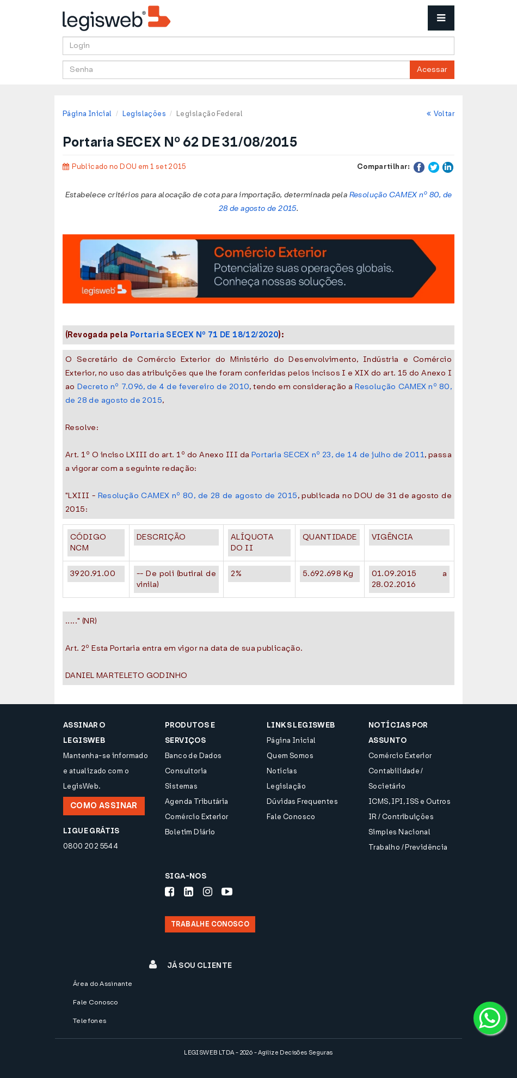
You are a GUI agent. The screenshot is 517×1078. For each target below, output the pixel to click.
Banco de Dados (193, 755)
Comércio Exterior (197, 816)
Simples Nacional (399, 832)
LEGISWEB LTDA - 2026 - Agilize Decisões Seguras (258, 1053)
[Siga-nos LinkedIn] (188, 892)
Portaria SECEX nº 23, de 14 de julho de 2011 (337, 455)
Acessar (432, 69)
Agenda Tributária (197, 801)
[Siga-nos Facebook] (169, 892)
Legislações (144, 113)
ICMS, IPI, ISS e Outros (409, 801)
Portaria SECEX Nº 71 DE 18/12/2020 (204, 335)
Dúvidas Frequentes (302, 801)
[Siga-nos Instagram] (207, 892)
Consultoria (186, 771)
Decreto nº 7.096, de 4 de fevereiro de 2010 (163, 386)
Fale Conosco (291, 816)
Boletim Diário (190, 832)
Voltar (440, 113)
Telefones (90, 1020)
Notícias (282, 771)
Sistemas (181, 786)
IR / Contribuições (401, 816)
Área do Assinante (103, 983)
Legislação (286, 786)
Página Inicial (87, 113)
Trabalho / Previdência (408, 847)
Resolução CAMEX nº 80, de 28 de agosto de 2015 (198, 495)
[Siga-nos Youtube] (226, 892)
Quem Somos (290, 755)
